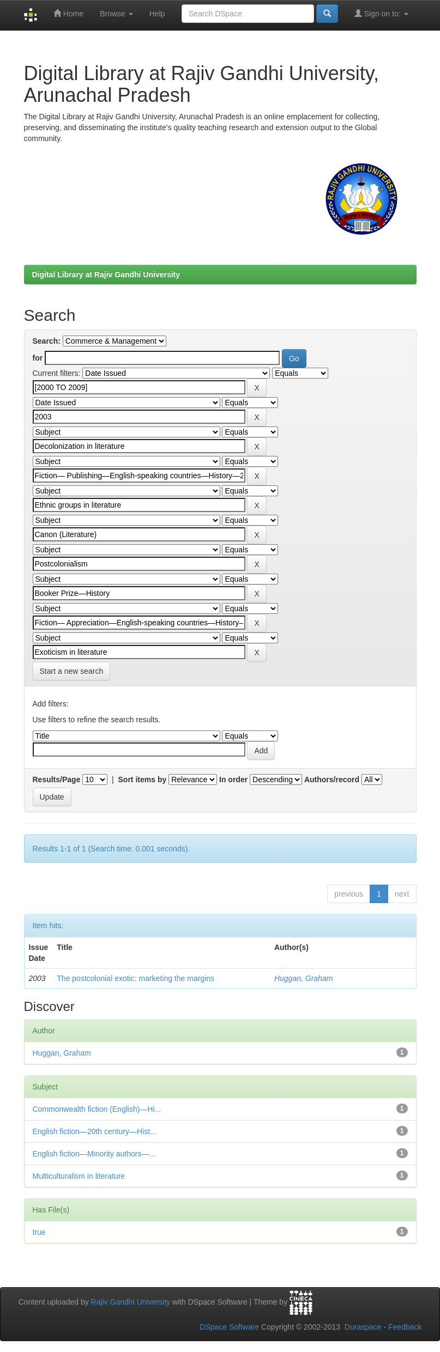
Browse (116, 13)
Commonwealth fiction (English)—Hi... (97, 1109)
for (38, 358)
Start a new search (72, 671)
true (39, 1232)
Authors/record (331, 779)
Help (157, 13)
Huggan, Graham (303, 978)
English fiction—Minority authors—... (94, 1153)
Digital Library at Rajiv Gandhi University (106, 274)
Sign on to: (381, 13)
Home (68, 13)
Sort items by (142, 779)
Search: (47, 341)
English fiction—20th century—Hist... (94, 1131)
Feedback (404, 1327)
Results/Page (57, 779)
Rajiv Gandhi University (131, 1302)
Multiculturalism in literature (79, 1176)
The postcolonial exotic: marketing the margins (135, 978)
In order (233, 779)
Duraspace (363, 1327)
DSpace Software (229, 1327)
